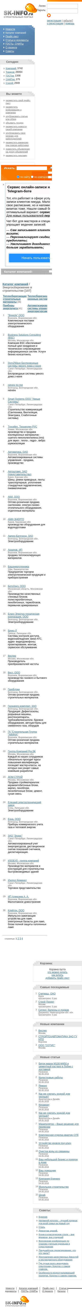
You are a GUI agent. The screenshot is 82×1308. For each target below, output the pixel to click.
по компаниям (42, 177)
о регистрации (55, 23)
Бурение (43, 1217)
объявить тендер (14, 123)
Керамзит (44, 1104)
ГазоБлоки (14, 689)
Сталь (42, 1227)
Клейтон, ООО (16, 910)
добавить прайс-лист (58, 978)
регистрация (54, 20)
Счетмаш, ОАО (47, 993)
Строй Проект (46, 1001)
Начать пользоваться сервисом (45, 258)
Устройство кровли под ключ (55, 1143)
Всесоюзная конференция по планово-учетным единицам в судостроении (54, 1244)
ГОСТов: (10, 75)
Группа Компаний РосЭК (22, 751)
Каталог (61, 1291)
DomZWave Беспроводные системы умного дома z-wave (24, 364)
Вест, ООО (14, 672)
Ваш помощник (47, 1170)
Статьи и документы (17, 40)
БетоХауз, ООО (17, 586)
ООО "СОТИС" (46, 1045)
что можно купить (57, 972)
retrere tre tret (15, 385)
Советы (10, 51)
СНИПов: (10, 79)
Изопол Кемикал (17, 880)
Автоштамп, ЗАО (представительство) (19, 473)
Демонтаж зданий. (48, 1230)
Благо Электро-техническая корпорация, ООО (23, 615)
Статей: (10, 83)
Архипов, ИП (15, 549)
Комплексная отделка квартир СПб (59, 1135)
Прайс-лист (12, 36)
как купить (57, 975)
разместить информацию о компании (13, 110)
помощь (69, 23)
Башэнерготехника (18, 566)
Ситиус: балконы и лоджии (53, 1010)
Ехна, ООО (14, 819)
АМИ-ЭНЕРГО (16, 519)
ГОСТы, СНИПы (15, 43)
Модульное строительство (54, 1186)
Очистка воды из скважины (54, 1151)
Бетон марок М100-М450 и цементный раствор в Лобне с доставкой (56, 1066)
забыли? (68, 20)
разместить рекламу (16, 155)
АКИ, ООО (14, 496)
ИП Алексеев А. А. (18, 896)
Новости (10, 29)
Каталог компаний (15, 284)
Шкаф (42, 1195)
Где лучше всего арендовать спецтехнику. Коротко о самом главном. (54, 1266)
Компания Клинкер (49, 1178)
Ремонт (43, 1085)
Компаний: (11, 68)
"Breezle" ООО (16, 315)
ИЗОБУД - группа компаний (23, 860)
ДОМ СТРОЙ (15, 777)
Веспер (12, 656)
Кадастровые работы (51, 1077)
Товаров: (10, 72)
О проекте (11, 47)
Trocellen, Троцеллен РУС (22, 426)
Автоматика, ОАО (18, 452)
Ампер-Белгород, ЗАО (20, 536)
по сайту (25, 177)
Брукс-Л (12, 630)
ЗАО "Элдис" (15, 835)
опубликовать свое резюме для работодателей (15, 136)
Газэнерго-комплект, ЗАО (22, 706)
